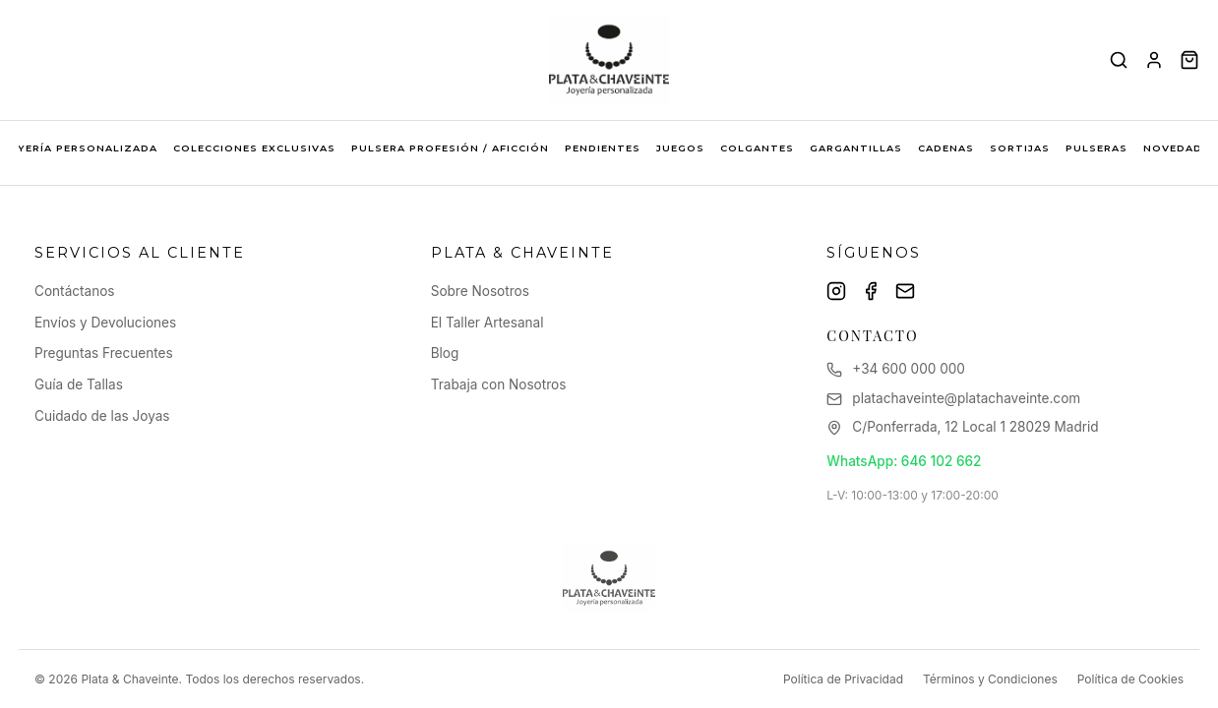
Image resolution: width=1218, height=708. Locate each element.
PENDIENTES (602, 148)
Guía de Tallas (78, 384)
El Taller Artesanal (487, 322)
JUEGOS (680, 148)
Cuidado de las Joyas (102, 416)
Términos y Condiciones (990, 679)
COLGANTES (757, 148)
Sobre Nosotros (480, 291)
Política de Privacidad (843, 679)
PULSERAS (1096, 148)
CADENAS (946, 148)
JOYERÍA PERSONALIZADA (79, 148)
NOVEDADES (1180, 148)
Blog (445, 353)
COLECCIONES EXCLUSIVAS (254, 148)
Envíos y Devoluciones (105, 322)
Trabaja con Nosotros (499, 384)
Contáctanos (74, 291)
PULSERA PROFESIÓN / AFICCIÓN (450, 148)
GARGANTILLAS (856, 148)
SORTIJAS (1020, 148)
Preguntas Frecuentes (103, 353)
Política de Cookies (1130, 679)
